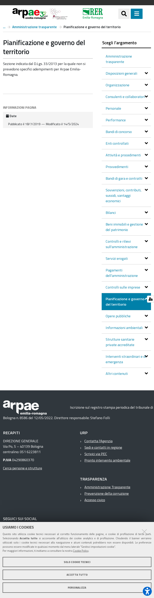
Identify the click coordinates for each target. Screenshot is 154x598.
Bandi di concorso (119, 131)
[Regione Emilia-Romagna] (93, 13)
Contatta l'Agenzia (98, 441)
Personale (114, 108)
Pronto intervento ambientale (107, 460)
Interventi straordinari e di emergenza (126, 359)
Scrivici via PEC (95, 454)
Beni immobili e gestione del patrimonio (124, 227)
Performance (116, 120)
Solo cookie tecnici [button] (77, 562)
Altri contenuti (117, 373)
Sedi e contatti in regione (103, 447)
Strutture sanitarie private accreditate (120, 342)
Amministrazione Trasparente (107, 487)
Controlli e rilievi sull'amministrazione (122, 244)
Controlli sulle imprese (123, 287)
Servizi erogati (117, 258)
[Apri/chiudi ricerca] (124, 14)
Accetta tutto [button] (77, 575)
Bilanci (111, 212)
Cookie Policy (80, 551)
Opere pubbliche (118, 316)
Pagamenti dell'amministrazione (122, 272)
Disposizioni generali (122, 73)
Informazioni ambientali (124, 327)
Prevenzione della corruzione (106, 493)
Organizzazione (118, 85)
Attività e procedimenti (124, 155)
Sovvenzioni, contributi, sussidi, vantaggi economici (123, 195)
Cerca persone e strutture (22, 468)
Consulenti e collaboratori (126, 96)
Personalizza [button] (77, 588)
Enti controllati (117, 143)
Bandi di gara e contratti (124, 178)
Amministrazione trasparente (34, 27)
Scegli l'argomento (119, 42)
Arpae (4, 27)
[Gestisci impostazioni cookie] (150, 299)
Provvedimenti (117, 166)
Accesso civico (94, 500)
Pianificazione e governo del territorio (125, 301)
